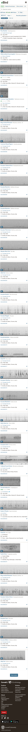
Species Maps (4, 687)
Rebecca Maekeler (6, 56)
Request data (18, 692)
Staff (2, 701)
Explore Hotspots (5, 690)
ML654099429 (4, 108)
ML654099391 (4, 259)
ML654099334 (4, 497)
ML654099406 (4, 151)
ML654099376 (4, 387)
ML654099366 (4, 452)
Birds (2, 6)
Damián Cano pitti (6, 468)
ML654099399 (4, 216)
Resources (3, 697)
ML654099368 (4, 430)
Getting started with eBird (6, 704)
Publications (17, 690)
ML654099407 (4, 130)
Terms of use (18, 700)
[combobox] (15, 9)
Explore (3, 685)
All (25, 6)
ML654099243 (4, 626)
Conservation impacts (20, 689)
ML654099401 (4, 173)
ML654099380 (4, 323)
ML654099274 (4, 561)
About (3, 695)
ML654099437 (4, 61)
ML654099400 (4, 194)
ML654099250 (4, 583)
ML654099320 (4, 473)
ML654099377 (4, 366)
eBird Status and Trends (20, 687)
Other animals (19, 6)
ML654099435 (4, 85)
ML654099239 (4, 647)
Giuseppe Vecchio (6, 124)
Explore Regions (4, 689)
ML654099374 (4, 409)
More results (14, 675)
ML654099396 (4, 237)
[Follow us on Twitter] (5, 718)
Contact (3, 708)
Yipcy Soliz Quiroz (6, 103)
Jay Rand (4, 513)
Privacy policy (18, 699)
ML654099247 (4, 604)
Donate (4, 712)
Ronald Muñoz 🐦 (6, 491)
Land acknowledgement (20, 694)
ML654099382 (4, 302)
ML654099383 (4, 280)
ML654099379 (4, 344)
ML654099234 (4, 669)
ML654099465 (4, 40)
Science (17, 685)
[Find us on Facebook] (2, 718)
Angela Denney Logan (7, 32)
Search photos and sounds (7, 692)
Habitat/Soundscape (10, 6)
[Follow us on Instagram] (8, 718)
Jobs (2, 702)
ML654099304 (4, 518)
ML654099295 (4, 540)
